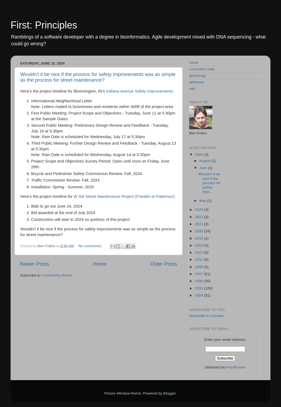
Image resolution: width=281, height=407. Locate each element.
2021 (199, 224)
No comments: (91, 246)
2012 (199, 259)
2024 (199, 154)
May (203, 201)
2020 (199, 231)
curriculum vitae (202, 69)
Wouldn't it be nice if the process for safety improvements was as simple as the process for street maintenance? (97, 77)
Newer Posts (34, 264)
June (203, 168)
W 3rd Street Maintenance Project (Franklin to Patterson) (124, 196)
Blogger (169, 393)
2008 (199, 267)
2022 (199, 217)
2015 (199, 238)
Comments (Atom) (57, 275)
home (193, 63)
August (205, 161)
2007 (199, 274)
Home (99, 264)
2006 (199, 281)
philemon (196, 82)
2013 (199, 252)
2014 (199, 245)
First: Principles (44, 25)
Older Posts (163, 264)
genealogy (197, 76)
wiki (192, 89)
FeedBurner (235, 367)
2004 (199, 295)
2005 (199, 288)
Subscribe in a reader (206, 316)
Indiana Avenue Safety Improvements (139, 91)
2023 (199, 210)
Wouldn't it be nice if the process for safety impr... (209, 183)
